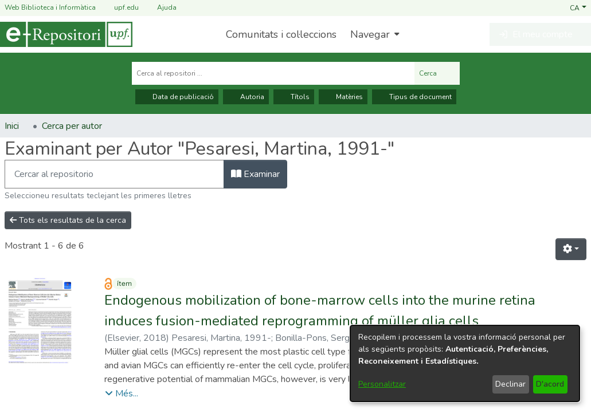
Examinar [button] (255, 174)
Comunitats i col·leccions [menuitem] (281, 34)
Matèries (343, 96)
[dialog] (465, 363)
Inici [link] (12, 126)
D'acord (550, 384)
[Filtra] (114, 174)
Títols (294, 96)
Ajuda (160, 7)
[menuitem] (373, 34)
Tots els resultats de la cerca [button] (68, 220)
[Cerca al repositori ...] (273, 73)
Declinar (510, 384)
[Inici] (66, 34)
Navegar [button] (370, 34)
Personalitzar (382, 384)
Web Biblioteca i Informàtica (50, 7)
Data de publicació (177, 96)
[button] (578, 7)
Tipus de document (414, 96)
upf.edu (119, 7)
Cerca (437, 73)
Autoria (246, 96)
